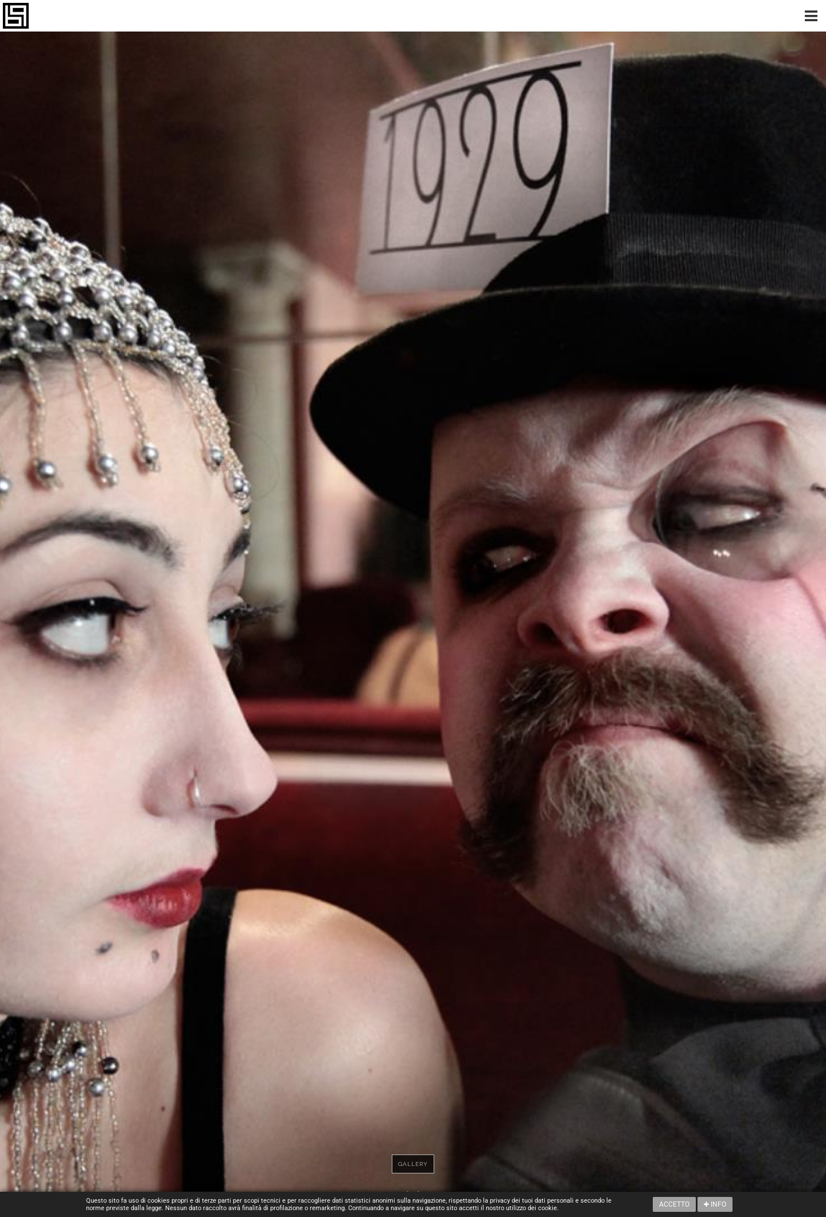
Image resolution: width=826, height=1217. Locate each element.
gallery (413, 1164)
